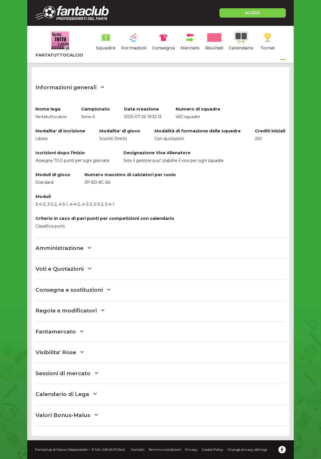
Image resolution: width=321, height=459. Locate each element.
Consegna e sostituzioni (72, 290)
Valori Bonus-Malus (66, 415)
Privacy (191, 449)
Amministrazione (63, 248)
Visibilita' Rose (59, 352)
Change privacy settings (247, 449)
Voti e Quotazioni (63, 269)
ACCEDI (252, 12)
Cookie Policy (212, 449)
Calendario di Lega (66, 394)
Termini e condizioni (164, 449)
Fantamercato (59, 331)
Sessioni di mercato (66, 373)
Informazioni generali (69, 87)
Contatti (137, 449)
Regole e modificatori (69, 310)
